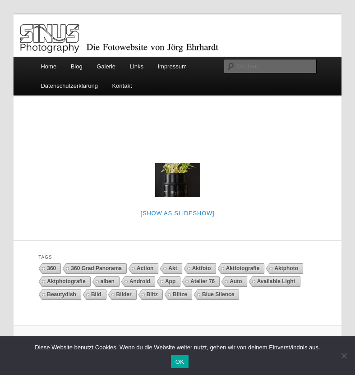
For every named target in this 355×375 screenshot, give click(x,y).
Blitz (152, 294)
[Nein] (343, 355)
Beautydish (61, 294)
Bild (96, 294)
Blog (77, 66)
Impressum (171, 66)
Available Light (276, 281)
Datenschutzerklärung (69, 85)
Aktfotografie (243, 268)
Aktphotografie (66, 281)
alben (108, 281)
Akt (172, 268)
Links (136, 66)
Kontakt (122, 85)
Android (139, 281)
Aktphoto (286, 268)
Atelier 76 (202, 281)
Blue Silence (218, 294)
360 (51, 268)
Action (145, 268)
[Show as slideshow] (178, 213)
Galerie (106, 66)
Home (48, 66)
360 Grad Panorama (96, 268)
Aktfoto (201, 268)
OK (179, 361)
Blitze (180, 294)
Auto (236, 281)
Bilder (124, 294)
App (170, 281)
